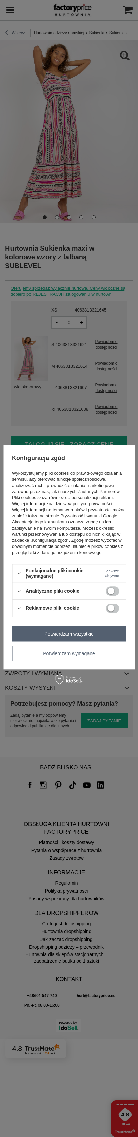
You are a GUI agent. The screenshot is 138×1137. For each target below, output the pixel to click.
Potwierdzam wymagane (69, 653)
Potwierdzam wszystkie (69, 634)
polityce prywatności (92, 503)
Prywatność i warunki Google (88, 515)
